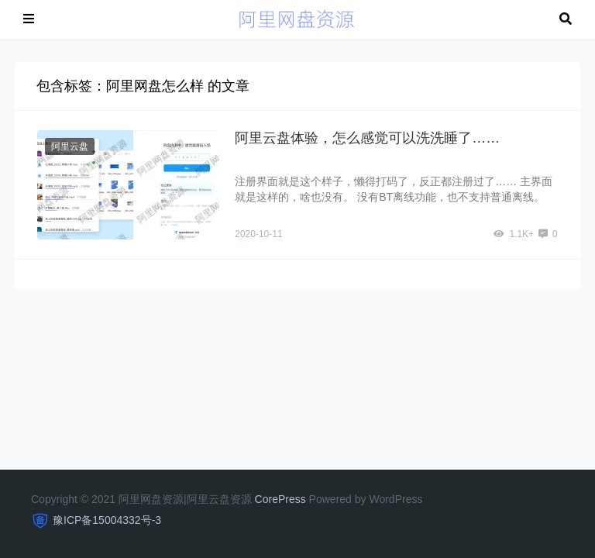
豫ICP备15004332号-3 (107, 520)
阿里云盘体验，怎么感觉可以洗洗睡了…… (367, 138)
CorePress (280, 499)
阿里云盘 (69, 146)
